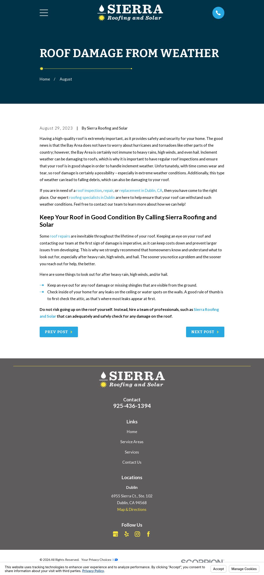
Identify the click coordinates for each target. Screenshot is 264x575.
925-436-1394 (132, 405)
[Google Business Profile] (115, 534)
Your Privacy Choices (99, 560)
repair (108, 190)
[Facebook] (148, 534)
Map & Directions (131, 509)
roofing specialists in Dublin (92, 197)
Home (132, 431)
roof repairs (60, 236)
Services (132, 452)
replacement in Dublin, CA (140, 190)
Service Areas (131, 441)
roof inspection (89, 190)
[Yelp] (126, 534)
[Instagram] (137, 534)
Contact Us (131, 462)
